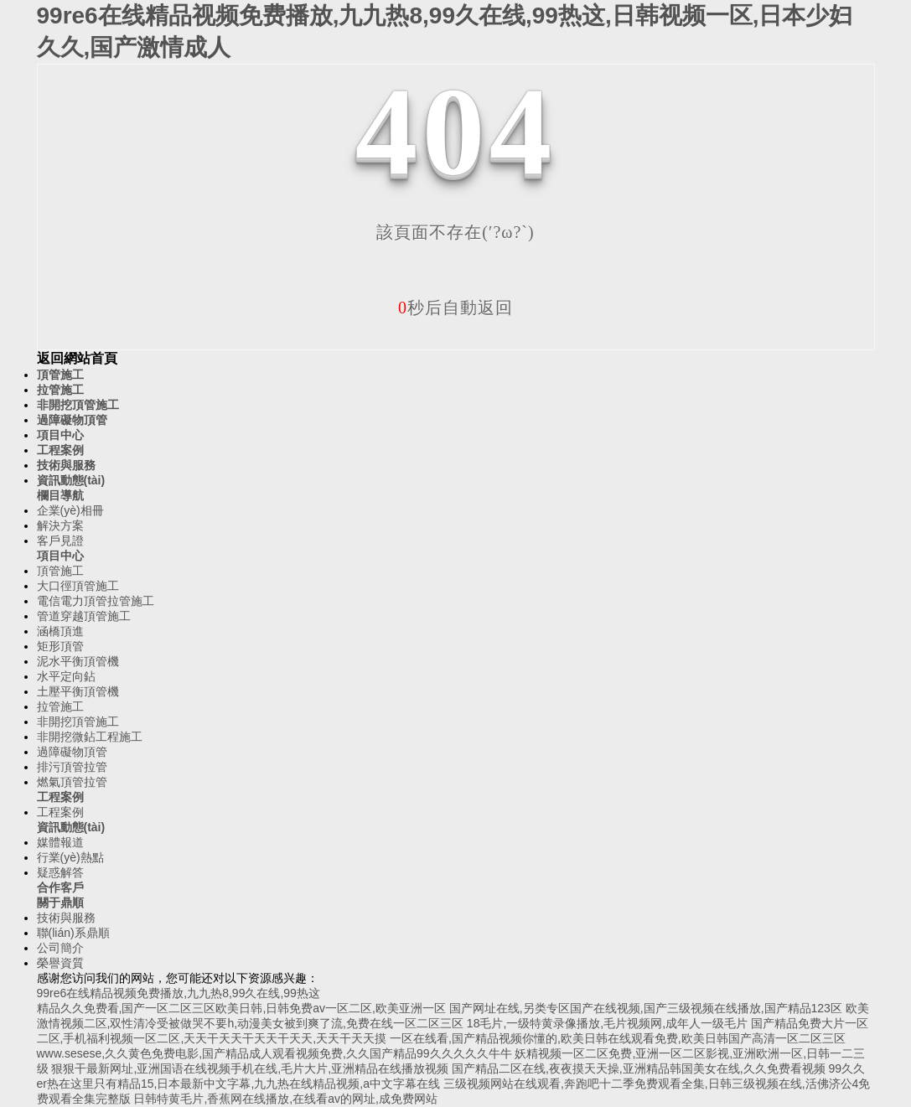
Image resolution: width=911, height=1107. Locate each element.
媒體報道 (60, 842)
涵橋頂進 (60, 631)
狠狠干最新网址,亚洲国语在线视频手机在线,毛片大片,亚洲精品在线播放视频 (249, 1068)
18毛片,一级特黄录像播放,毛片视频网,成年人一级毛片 (607, 1023)
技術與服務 (66, 465)
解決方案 (60, 525)
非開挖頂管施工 (78, 404)
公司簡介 (60, 947)
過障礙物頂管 (72, 420)
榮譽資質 (60, 963)
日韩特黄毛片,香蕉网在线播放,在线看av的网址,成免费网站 (285, 1098)
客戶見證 (60, 540)
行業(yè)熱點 (70, 857)
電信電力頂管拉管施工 (95, 601)
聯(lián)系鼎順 (73, 932)
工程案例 (60, 450)
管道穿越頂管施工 (84, 616)
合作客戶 (60, 887)
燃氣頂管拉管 (72, 782)
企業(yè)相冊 (70, 510)
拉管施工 (60, 389)
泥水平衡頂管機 (78, 661)
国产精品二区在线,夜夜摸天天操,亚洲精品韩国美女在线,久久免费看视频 (639, 1068)
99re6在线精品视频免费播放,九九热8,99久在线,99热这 (178, 993)
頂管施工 (60, 374)
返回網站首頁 (77, 358)
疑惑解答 (60, 872)
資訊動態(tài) (71, 480)
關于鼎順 (60, 902)
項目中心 (60, 435)
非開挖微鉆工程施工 (89, 736)
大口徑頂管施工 (78, 585)
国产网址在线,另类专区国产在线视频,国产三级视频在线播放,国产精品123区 (645, 1008)
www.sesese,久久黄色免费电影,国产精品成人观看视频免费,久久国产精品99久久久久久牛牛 (274, 1053)
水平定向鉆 (66, 676)
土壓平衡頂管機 (78, 691)
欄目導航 (60, 495)
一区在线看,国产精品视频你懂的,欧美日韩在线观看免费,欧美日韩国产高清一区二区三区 (618, 1038)
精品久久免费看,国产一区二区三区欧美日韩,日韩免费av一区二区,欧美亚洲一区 (241, 1008)
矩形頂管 (60, 646)
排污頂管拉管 (72, 766)
